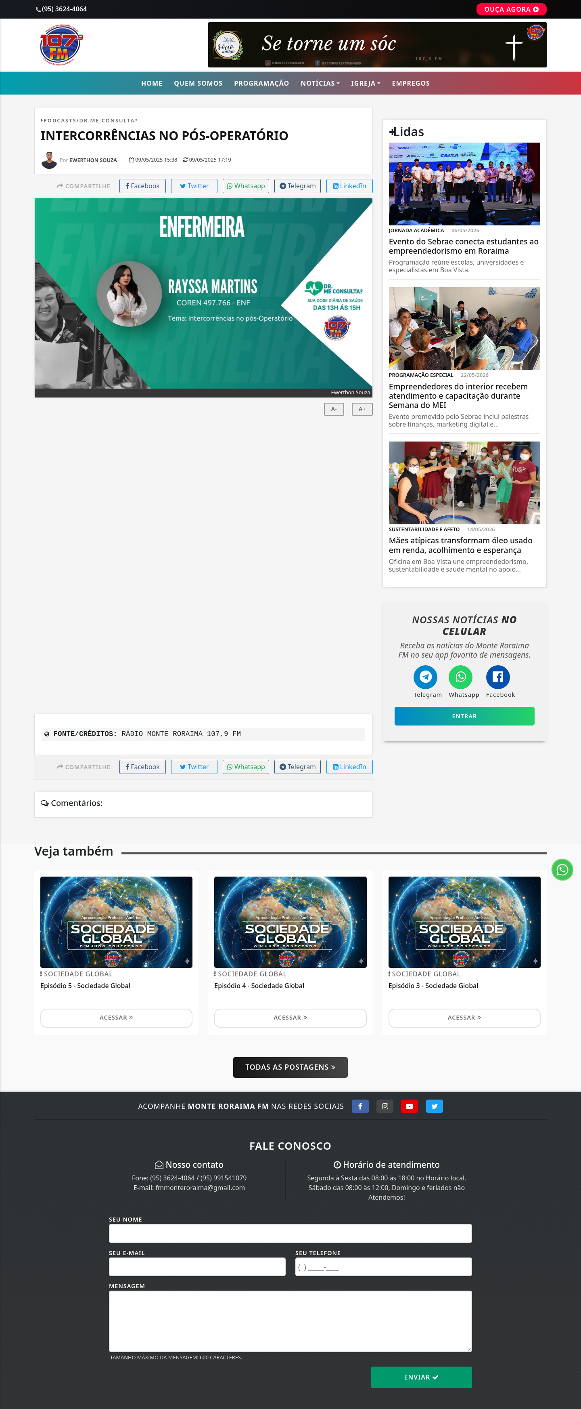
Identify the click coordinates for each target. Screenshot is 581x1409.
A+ (362, 409)
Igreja (363, 83)
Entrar (464, 716)
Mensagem (127, 1286)
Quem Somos (198, 83)
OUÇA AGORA (511, 9)
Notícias (318, 83)
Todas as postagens (290, 1067)
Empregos (411, 83)
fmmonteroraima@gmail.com (200, 1187)
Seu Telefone (318, 1253)
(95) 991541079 (224, 1177)
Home (152, 83)
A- (333, 409)
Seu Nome (125, 1219)
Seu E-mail (127, 1253)
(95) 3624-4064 (172, 1177)
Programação (261, 83)
